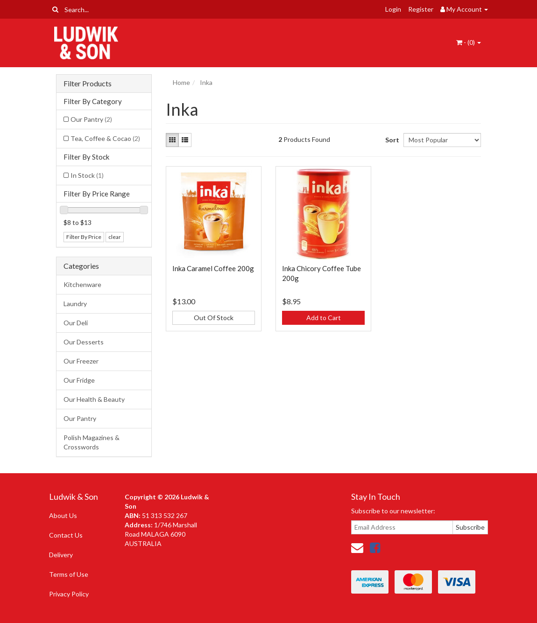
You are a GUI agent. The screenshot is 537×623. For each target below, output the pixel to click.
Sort (390, 140)
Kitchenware (82, 284)
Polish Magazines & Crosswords (92, 442)
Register (420, 9)
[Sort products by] (442, 140)
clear (114, 236)
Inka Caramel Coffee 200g (213, 268)
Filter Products (88, 83)
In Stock (87, 175)
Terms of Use (68, 574)
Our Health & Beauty (94, 399)
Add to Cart (323, 318)
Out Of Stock (213, 318)
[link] (375, 547)
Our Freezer (81, 361)
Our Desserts (84, 342)
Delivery (61, 555)
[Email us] (357, 547)
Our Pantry (91, 119)
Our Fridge (79, 380)
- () (468, 42)
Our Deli (76, 323)
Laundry (75, 304)
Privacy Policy (69, 594)
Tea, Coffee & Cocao (105, 138)
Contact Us (66, 535)
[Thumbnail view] (172, 140)
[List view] (184, 140)
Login (393, 9)
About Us (63, 515)
